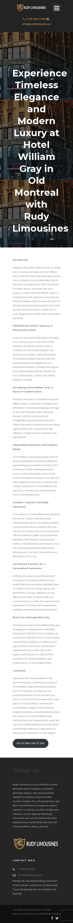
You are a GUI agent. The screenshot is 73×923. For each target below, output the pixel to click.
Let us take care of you (30, 743)
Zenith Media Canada (48, 914)
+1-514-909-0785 (26, 869)
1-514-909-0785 (36, 19)
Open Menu (56, 8)
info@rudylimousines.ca (36, 24)
